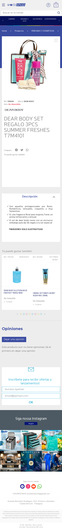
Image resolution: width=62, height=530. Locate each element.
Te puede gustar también (14, 155)
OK (31, 402)
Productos (19, 31)
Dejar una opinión (14, 339)
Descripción (38, 196)
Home (4, 31)
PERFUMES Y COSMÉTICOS (43, 31)
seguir (31, 423)
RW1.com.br (39, 527)
